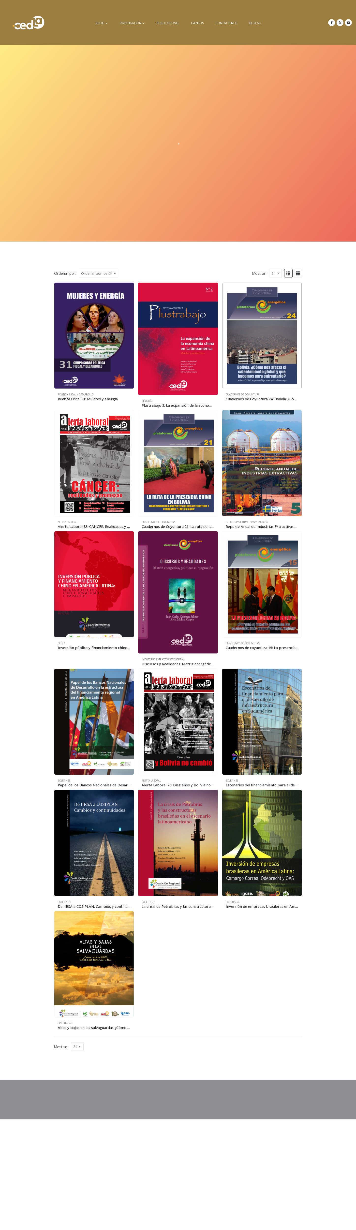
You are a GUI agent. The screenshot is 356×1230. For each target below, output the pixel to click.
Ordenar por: (65, 273)
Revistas (147, 401)
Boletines (64, 780)
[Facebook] (331, 22)
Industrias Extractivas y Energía (247, 522)
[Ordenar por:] (98, 273)
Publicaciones (168, 23)
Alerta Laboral (67, 522)
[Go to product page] (94, 336)
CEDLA (61, 643)
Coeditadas (233, 902)
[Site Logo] (28, 22)
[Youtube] (348, 22)
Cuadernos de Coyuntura (242, 394)
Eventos (197, 23)
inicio (100, 23)
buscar (255, 23)
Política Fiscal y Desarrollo (75, 394)
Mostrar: (259, 273)
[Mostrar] (275, 273)
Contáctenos (226, 23)
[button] (288, 273)
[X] (340, 22)
